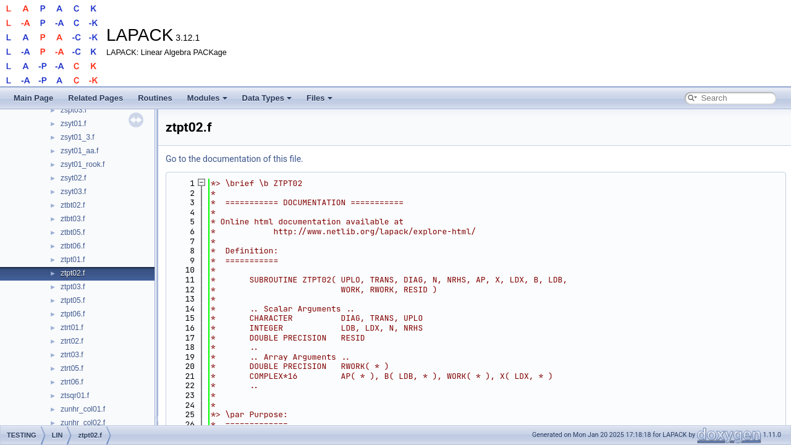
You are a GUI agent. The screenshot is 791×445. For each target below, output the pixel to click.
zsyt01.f (73, 123)
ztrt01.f (72, 327)
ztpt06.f (73, 314)
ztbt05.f (73, 232)
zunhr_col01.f (83, 409)
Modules (207, 98)
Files (319, 98)
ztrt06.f (72, 382)
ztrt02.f (72, 341)
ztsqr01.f (75, 395)
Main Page (33, 98)
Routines (155, 98)
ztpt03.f (73, 286)
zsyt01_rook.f (82, 164)
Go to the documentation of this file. (234, 159)
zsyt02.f (73, 178)
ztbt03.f (73, 218)
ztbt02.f (73, 205)
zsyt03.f (73, 191)
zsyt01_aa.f (79, 150)
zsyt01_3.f (78, 137)
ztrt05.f (72, 368)
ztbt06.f (73, 246)
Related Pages (95, 98)
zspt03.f (74, 110)
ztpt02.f (73, 273)
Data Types (267, 98)
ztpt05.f (73, 300)
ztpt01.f (73, 259)
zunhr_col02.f (83, 422)
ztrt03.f (72, 354)
